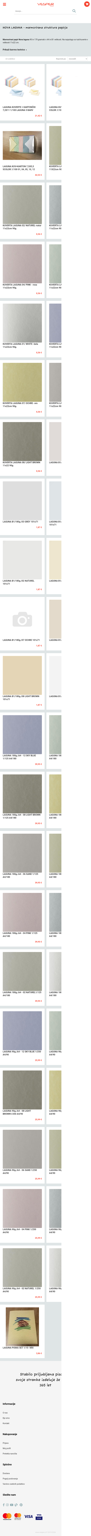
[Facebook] (4, 1505)
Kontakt (6, 1423)
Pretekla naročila (10, 1454)
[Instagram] (7, 1505)
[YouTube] (11, 1505)
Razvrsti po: (61, 59)
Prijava (5, 1443)
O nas (5, 1413)
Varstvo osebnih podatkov (14, 1484)
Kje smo (6, 1418)
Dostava (6, 1473)
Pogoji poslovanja (10, 1479)
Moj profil (7, 1448)
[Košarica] (87, 4)
